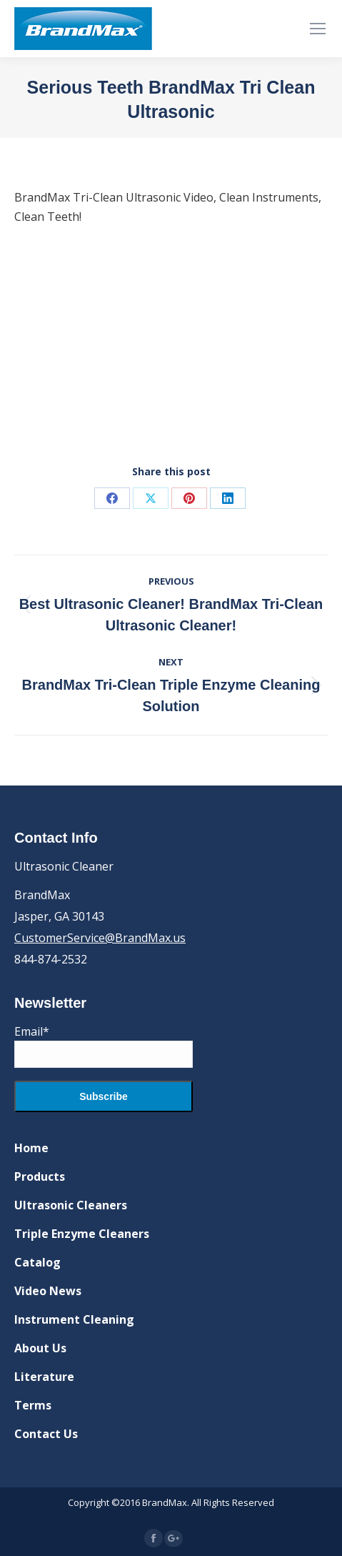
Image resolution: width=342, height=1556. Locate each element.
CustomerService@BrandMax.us (100, 938)
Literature (44, 1376)
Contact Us (46, 1434)
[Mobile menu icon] (318, 29)
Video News (47, 1291)
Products (39, 1176)
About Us (40, 1348)
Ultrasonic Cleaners (70, 1205)
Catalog (37, 1262)
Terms (32, 1405)
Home (31, 1148)
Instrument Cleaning (74, 1319)
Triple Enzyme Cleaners (81, 1234)
